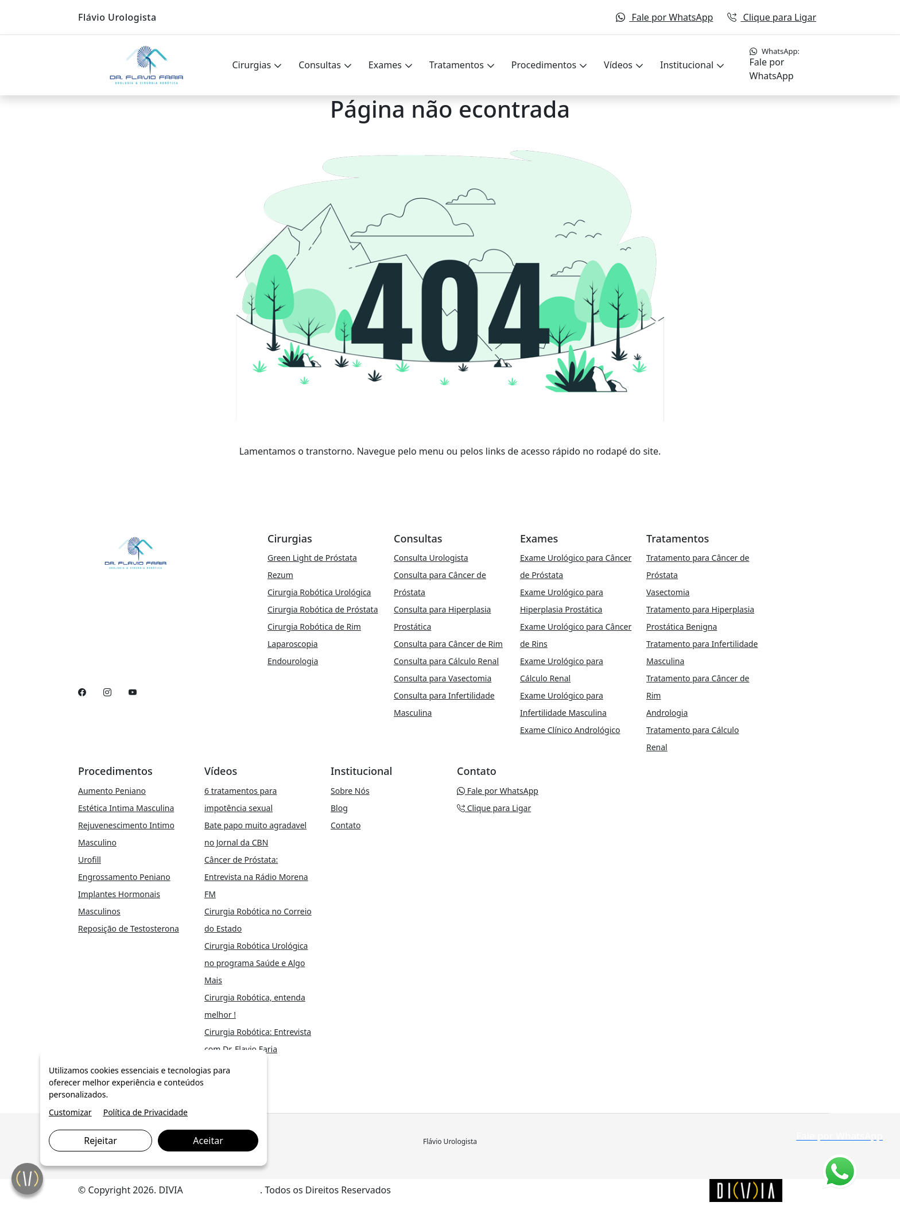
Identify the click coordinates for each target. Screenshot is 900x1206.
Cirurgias (252, 65)
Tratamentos (457, 65)
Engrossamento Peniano (124, 876)
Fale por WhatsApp (664, 17)
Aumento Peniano (112, 790)
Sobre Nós (350, 790)
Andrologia (667, 712)
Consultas (320, 65)
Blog (339, 807)
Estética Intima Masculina (126, 807)
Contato (345, 825)
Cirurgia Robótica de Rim (314, 626)
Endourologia (292, 661)
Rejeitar (100, 1140)
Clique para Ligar (771, 17)
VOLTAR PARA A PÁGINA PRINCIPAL (450, 474)
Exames (386, 65)
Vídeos (619, 65)
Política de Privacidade (145, 1112)
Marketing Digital (222, 1190)
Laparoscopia (292, 643)
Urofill (89, 859)
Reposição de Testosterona (128, 928)
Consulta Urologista (431, 557)
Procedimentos (545, 65)
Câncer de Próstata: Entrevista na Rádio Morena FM (256, 876)
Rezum (280, 574)
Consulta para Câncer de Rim (448, 643)
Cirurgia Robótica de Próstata (322, 609)
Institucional (688, 65)
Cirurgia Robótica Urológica (319, 592)
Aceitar (208, 1140)
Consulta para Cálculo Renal (446, 661)
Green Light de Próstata (312, 557)
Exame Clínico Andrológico (570, 729)
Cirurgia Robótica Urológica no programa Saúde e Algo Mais (256, 963)
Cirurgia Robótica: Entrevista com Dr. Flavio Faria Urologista (257, 1049)
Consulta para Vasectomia (442, 678)
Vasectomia (667, 592)
